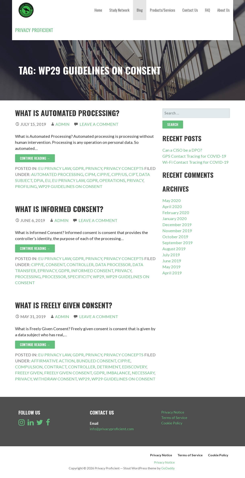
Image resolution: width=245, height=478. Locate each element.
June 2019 (171, 260)
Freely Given (29, 372)
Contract (55, 366)
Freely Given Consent (68, 372)
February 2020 (175, 212)
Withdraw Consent (55, 378)
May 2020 (171, 200)
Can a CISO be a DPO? (182, 150)
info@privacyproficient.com (112, 429)
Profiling (26, 186)
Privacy (93, 168)
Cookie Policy (171, 423)
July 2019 (171, 254)
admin (62, 124)
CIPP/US (119, 174)
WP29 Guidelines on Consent (70, 186)
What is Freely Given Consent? (63, 305)
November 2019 (177, 230)
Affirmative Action (53, 360)
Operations (112, 180)
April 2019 (172, 272)
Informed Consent (92, 270)
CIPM (90, 174)
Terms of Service (174, 417)
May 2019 (171, 266)
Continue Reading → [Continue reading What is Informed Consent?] (35, 248)
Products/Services (162, 10)
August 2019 (174, 248)
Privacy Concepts (124, 168)
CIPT (133, 174)
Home (98, 10)
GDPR (78, 168)
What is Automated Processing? (67, 112)
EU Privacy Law (54, 168)
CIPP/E (103, 174)
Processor (54, 276)
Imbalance (118, 372)
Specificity (79, 276)
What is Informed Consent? (59, 208)
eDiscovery (134, 366)
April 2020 (172, 206)
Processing (28, 276)
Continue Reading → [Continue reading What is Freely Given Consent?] (35, 344)
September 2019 (177, 242)
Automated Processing (57, 174)
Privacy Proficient (34, 30)
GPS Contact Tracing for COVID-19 (194, 156)
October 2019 (175, 236)
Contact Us (190, 10)
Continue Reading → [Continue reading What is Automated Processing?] (35, 158)
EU (47, 180)
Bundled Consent (96, 360)
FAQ (207, 10)
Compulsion (29, 366)
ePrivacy (47, 270)
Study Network (119, 10)
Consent (55, 264)
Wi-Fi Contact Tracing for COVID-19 (195, 162)
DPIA (38, 180)
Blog (140, 10)
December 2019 (177, 224)
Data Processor (113, 264)
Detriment (108, 366)
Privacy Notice (172, 412)
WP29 (98, 276)
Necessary (143, 372)
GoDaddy (168, 468)
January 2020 (174, 218)
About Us (223, 10)
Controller (80, 264)
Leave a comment (99, 124)
